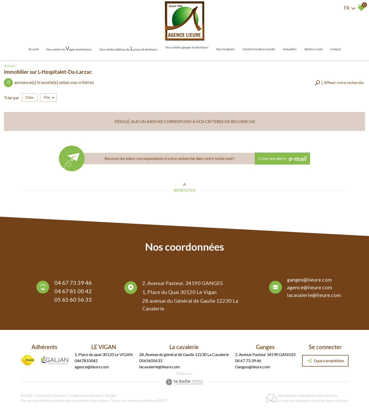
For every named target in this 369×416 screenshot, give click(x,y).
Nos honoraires (77, 401)
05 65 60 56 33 (73, 300)
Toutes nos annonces (126, 401)
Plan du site (29, 401)
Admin (104, 401)
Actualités (290, 49)
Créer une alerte (282, 159)
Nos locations (225, 49)
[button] (339, 82)
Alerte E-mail (313, 49)
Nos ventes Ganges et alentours (187, 47)
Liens (94, 401)
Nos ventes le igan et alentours (69, 48)
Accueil (33, 49)
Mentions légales (51, 401)
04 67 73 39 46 (73, 283)
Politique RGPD (155, 401)
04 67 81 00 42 (73, 292)
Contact (335, 49)
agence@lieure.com (309, 289)
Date (29, 97)
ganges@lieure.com (309, 281)
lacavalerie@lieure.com (314, 296)
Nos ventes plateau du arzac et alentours (129, 48)
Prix (49, 97)
